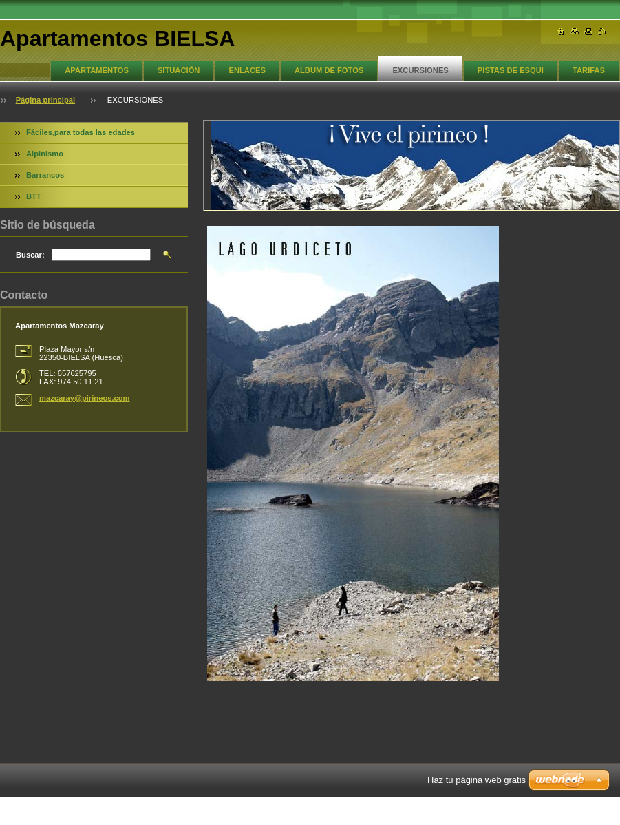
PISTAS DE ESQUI (511, 70)
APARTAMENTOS (97, 70)
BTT (33, 196)
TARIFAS (589, 70)
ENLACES (246, 70)
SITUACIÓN (179, 70)
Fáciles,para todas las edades (80, 132)
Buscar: (30, 255)
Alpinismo (44, 153)
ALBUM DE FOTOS (329, 70)
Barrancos (45, 175)
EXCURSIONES (420, 70)
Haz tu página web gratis (476, 780)
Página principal (45, 100)
